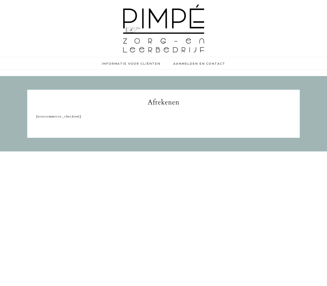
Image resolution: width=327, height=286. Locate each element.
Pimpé (163, 28)
